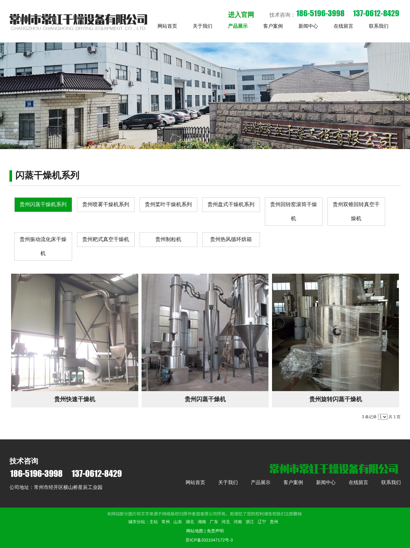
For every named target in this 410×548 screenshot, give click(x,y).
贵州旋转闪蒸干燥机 (335, 399)
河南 (238, 521)
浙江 (250, 521)
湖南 (202, 521)
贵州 (274, 521)
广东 (214, 521)
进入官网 (241, 14)
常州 (165, 521)
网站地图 (194, 530)
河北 (225, 521)
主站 (153, 521)
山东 (178, 521)
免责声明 (215, 530)
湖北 (190, 521)
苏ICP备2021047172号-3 (209, 540)
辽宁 (262, 521)
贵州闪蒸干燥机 (205, 399)
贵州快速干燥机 (74, 399)
